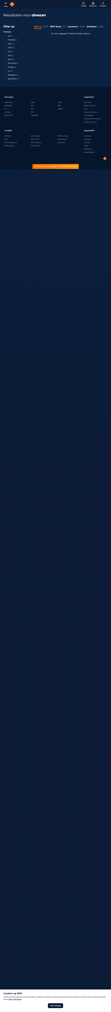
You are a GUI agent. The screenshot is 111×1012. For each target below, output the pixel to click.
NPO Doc (7, 136)
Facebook (87, 136)
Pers (85, 109)
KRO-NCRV (8, 115)
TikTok (86, 146)
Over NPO (87, 102)
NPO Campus (9, 146)
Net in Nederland (10, 142)
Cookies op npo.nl (90, 122)
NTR (32, 109)
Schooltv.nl (61, 142)
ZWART (60, 109)
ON (32, 112)
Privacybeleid (88, 115)
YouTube (87, 142)
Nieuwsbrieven (89, 152)
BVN (6, 139)
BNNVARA (8, 106)
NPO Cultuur (35, 136)
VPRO (59, 102)
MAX (32, 102)
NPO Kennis (35, 146)
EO (5, 109)
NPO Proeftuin (62, 136)
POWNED (34, 115)
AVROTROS (8, 102)
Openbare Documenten (92, 119)
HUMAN (7, 112)
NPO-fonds (35, 139)
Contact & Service (90, 112)
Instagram (87, 139)
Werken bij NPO (89, 106)
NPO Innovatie (36, 142)
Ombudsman (62, 139)
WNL (59, 106)
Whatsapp (87, 149)
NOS (32, 106)
